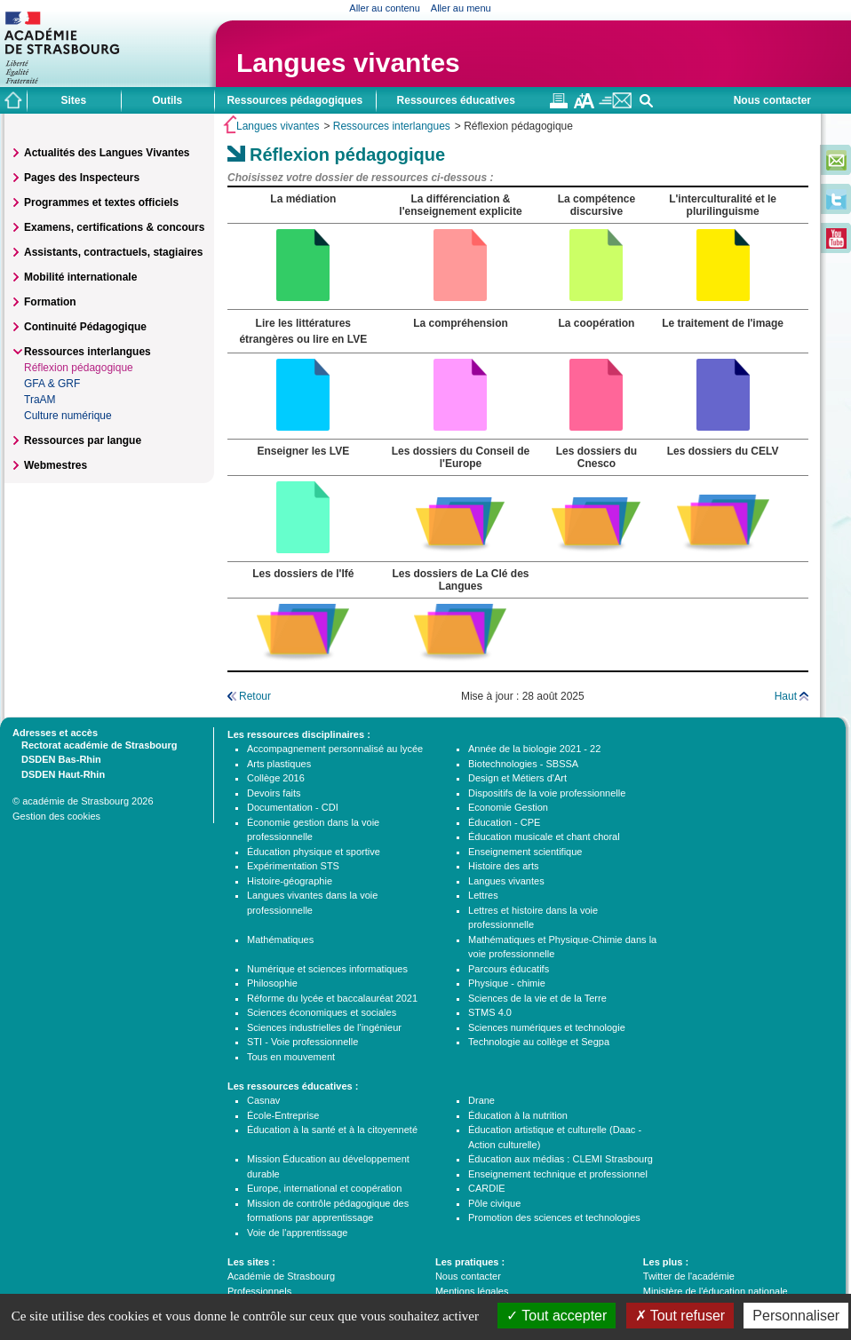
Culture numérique (68, 415)
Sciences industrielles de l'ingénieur (324, 1027)
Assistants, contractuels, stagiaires (113, 252)
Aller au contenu (384, 8)
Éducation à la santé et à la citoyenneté (332, 1129)
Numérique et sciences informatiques (327, 968)
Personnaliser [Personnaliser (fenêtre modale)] (795, 1315)
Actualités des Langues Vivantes (107, 153)
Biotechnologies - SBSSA (523, 763)
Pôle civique (494, 1203)
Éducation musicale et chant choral (544, 836)
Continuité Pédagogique (85, 327)
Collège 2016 (276, 778)
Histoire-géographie (289, 881)
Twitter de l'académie (689, 1276)
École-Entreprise (283, 1115)
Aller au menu (461, 8)
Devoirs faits (274, 793)
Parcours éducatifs (508, 968)
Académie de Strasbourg (281, 1276)
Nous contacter (772, 100)
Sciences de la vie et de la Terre (537, 998)
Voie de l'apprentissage (297, 1232)
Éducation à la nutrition (518, 1115)
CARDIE (486, 1188)
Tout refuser (680, 1315)
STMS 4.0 (490, 1012)
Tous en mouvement (291, 1056)
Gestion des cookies (56, 816)
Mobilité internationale (80, 277)
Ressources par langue (82, 440)
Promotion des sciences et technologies (554, 1217)
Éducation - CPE (504, 822)
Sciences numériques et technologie (546, 1027)
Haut (786, 696)
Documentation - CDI (292, 807)
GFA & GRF (52, 383)
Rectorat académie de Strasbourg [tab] (94, 744)
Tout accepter (556, 1315)
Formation (50, 302)
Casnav (263, 1100)
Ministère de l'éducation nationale (715, 1291)
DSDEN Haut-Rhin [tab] (58, 773)
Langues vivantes (348, 62)
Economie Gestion (508, 807)
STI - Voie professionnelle (302, 1041)
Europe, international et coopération (324, 1188)
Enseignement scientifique (525, 851)
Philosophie (272, 983)
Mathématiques (280, 939)
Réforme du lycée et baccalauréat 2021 (332, 998)
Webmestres (55, 465)
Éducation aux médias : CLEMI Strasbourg (560, 1159)
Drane (481, 1100)
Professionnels (259, 1291)
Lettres (483, 895)
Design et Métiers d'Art (517, 778)
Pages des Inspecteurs (81, 177)
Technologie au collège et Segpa (538, 1041)
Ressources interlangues (391, 126)
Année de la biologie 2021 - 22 (534, 748)
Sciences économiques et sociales (321, 1012)
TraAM (40, 399)
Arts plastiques (279, 763)
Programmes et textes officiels (101, 202)
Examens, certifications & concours (114, 227)
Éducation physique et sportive (313, 851)
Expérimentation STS (293, 865)
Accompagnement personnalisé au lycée (335, 748)
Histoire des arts (503, 865)
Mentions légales (472, 1291)
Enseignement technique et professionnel (558, 1174)
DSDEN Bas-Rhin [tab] (56, 758)
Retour (255, 696)
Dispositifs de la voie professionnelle (546, 793)
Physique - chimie (506, 983)
